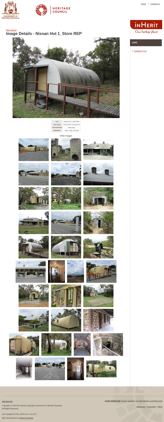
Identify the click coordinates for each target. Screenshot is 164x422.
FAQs (160, 407)
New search (11, 30)
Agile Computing (26, 418)
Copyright (151, 407)
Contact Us (155, 4)
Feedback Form (140, 51)
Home (143, 4)
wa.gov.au (7, 401)
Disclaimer (141, 407)
